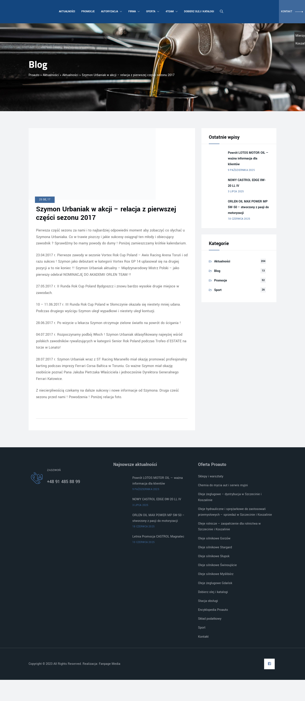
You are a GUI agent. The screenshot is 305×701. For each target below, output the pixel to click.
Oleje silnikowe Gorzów (214, 538)
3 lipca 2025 (236, 191)
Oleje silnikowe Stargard (215, 547)
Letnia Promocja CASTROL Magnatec (158, 536)
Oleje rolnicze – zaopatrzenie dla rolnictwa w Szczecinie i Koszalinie (229, 526)
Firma (133, 11)
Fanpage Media (110, 664)
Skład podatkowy (209, 618)
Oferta (152, 11)
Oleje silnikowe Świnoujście (217, 565)
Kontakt (203, 637)
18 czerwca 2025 (239, 219)
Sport (218, 290)
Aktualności (66, 11)
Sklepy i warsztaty (210, 476)
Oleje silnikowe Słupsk (213, 556)
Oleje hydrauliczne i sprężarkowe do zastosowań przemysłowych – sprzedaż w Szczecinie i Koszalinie (235, 512)
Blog (217, 271)
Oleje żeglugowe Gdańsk (215, 583)
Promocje (87, 11)
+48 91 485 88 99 (63, 482)
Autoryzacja (111, 11)
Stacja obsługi (208, 601)
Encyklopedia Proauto (213, 610)
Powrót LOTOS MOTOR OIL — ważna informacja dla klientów (248, 158)
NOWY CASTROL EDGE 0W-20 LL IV (247, 183)
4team (171, 11)
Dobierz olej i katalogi (199, 11)
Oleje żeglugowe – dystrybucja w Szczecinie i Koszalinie (230, 497)
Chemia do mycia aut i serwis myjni (223, 485)
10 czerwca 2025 (143, 542)
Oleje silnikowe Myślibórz (215, 574)
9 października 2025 (241, 170)
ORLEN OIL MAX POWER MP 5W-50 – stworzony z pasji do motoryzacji (248, 207)
